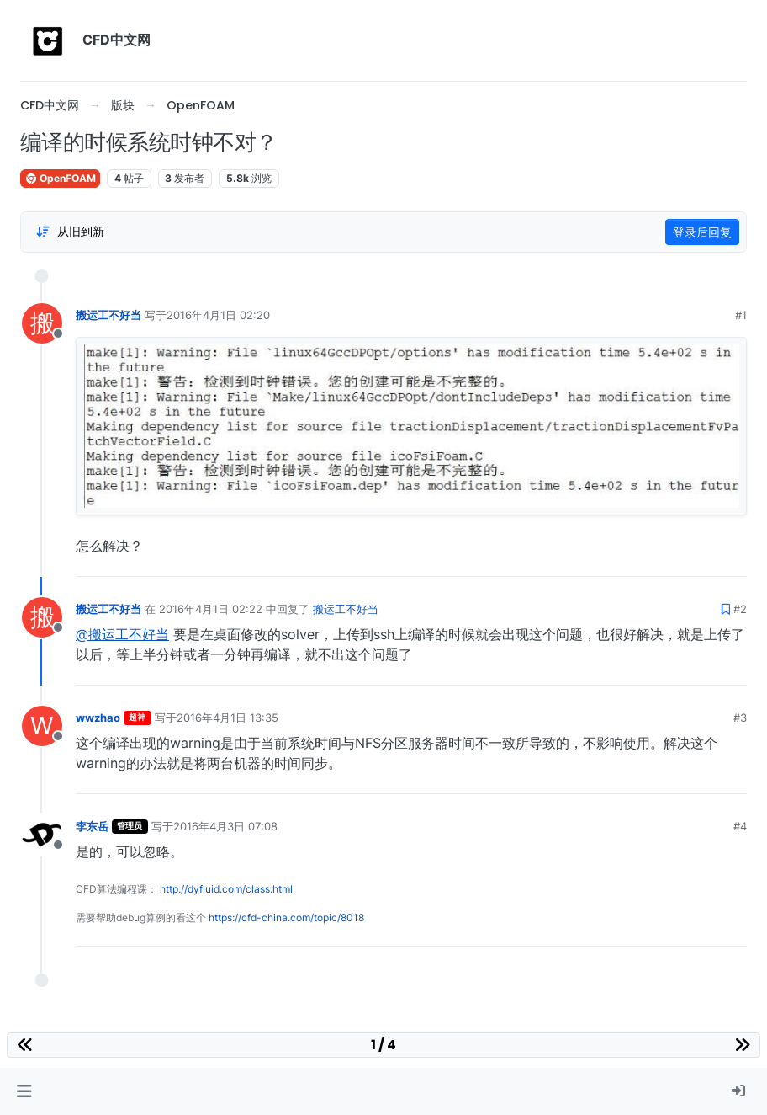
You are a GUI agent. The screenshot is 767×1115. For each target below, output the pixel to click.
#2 (740, 609)
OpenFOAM (60, 178)
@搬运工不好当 (122, 634)
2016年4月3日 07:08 (225, 826)
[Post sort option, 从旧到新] (70, 231)
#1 (741, 315)
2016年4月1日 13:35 (227, 717)
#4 (740, 826)
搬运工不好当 (108, 315)
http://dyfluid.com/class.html (226, 889)
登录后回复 (702, 232)
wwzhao (98, 717)
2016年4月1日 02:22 (210, 609)
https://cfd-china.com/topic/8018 (286, 917)
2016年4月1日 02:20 (218, 315)
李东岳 (92, 826)
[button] (24, 1091)
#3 (740, 717)
